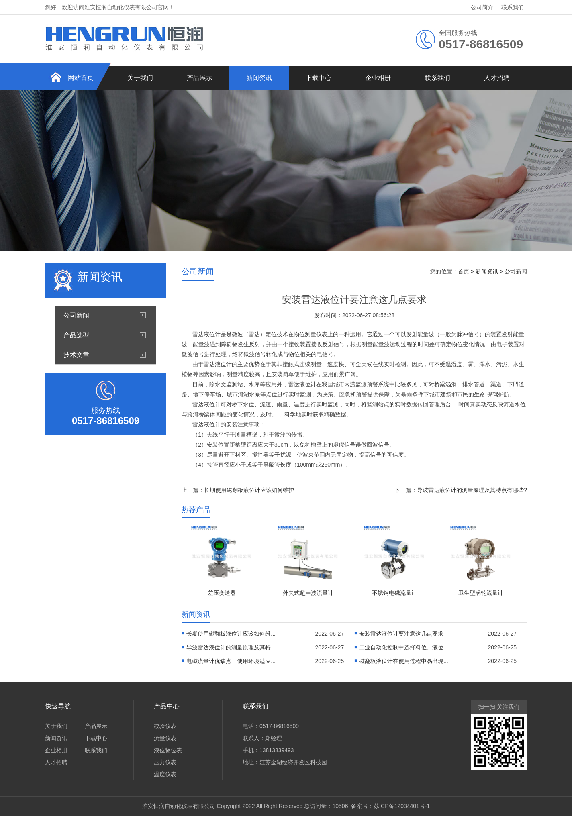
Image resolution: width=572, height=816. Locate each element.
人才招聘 (497, 77)
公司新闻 (76, 315)
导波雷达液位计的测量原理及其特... (231, 647)
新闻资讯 (259, 77)
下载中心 (318, 77)
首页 (463, 271)
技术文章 (76, 354)
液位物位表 (168, 750)
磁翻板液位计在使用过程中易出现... (403, 661)
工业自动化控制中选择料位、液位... (403, 647)
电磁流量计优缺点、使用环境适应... (231, 661)
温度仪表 (165, 774)
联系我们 (512, 7)
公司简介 (482, 7)
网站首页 (81, 77)
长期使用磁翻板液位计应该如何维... (231, 633)
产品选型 (76, 335)
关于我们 (140, 77)
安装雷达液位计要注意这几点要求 (401, 633)
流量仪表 (165, 738)
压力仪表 (165, 762)
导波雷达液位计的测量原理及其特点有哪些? (472, 490)
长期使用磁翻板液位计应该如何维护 (249, 490)
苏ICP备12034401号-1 (402, 806)
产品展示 (199, 77)
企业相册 (378, 77)
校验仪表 (165, 726)
